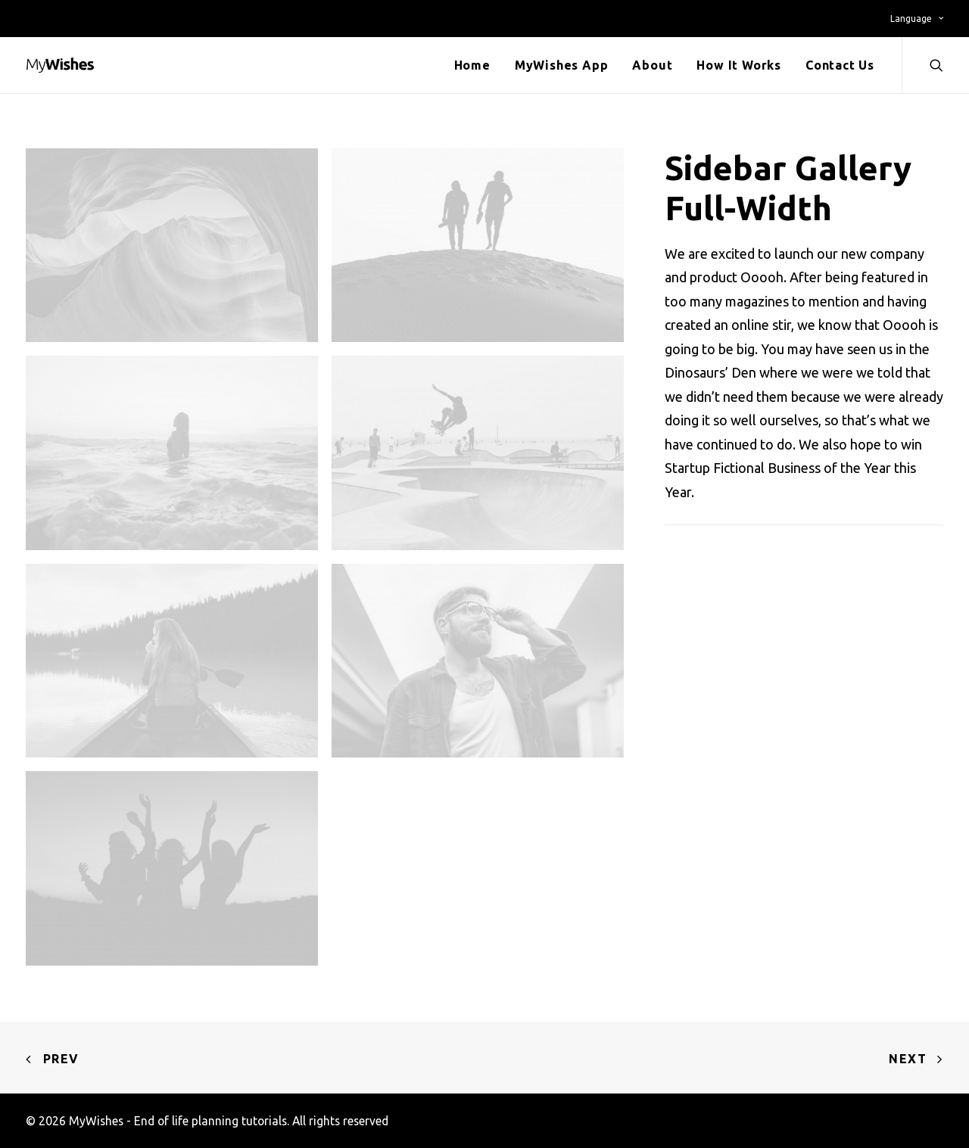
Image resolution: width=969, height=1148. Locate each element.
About (652, 65)
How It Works (738, 65)
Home (472, 65)
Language (916, 18)
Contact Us (839, 65)
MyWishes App (562, 65)
